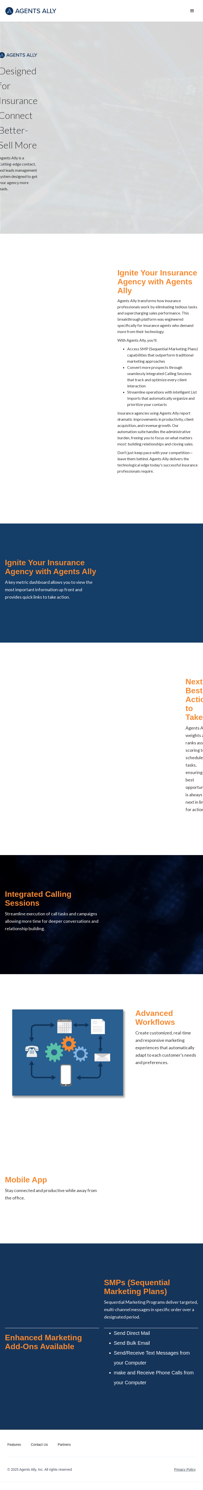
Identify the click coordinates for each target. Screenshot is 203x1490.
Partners (64, 1445)
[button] (192, 11)
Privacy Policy (185, 1469)
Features (14, 1445)
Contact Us (39, 1445)
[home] (31, 10)
